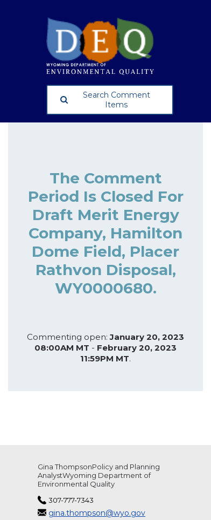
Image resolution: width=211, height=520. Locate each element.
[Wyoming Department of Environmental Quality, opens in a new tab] (109, 46)
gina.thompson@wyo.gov (96, 513)
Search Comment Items (105, 100)
